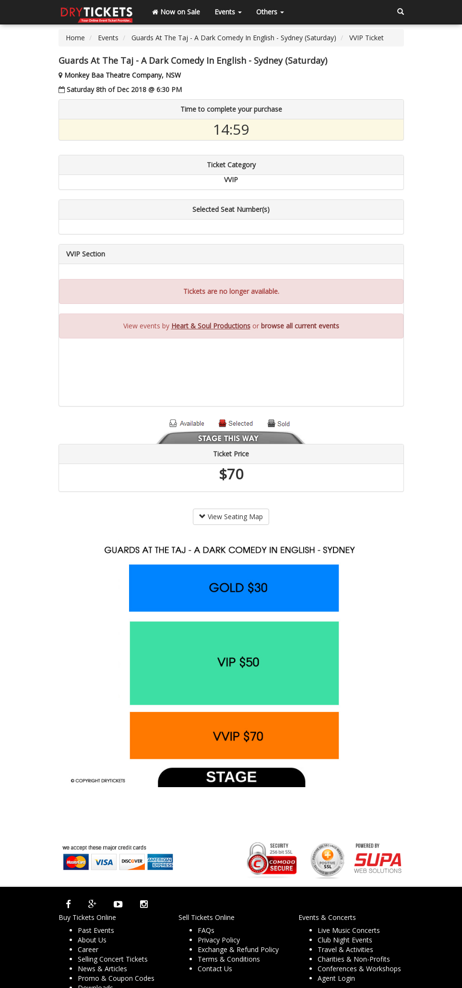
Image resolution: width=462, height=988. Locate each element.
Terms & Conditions (229, 959)
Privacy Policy (219, 939)
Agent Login (336, 978)
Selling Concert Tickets (113, 959)
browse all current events (300, 325)
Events (228, 11)
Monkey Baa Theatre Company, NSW (122, 75)
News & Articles (102, 968)
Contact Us (215, 968)
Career (88, 949)
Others (270, 11)
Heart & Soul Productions (210, 325)
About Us (92, 939)
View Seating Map (231, 516)
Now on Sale (176, 11)
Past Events (96, 930)
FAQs (206, 930)
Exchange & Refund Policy (238, 949)
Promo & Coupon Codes (116, 978)
